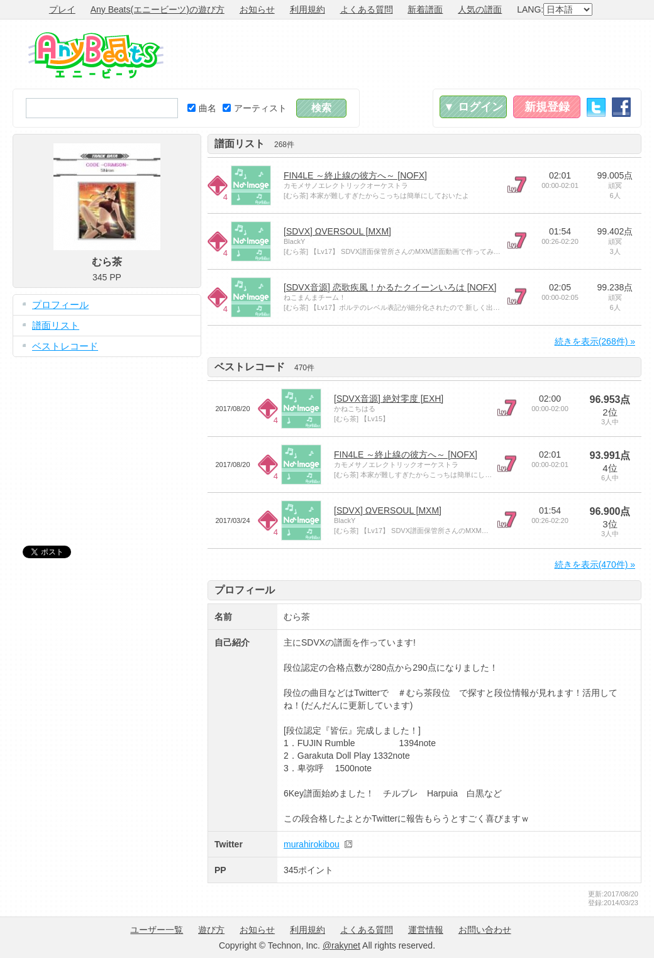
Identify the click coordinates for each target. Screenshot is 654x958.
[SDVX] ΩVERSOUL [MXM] (337, 231)
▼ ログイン (473, 107)
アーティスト (255, 108)
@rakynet (341, 945)
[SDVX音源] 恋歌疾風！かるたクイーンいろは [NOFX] (390, 287)
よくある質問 (366, 9)
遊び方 (211, 930)
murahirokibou (312, 844)
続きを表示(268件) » (595, 341)
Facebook (621, 107)
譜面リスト (55, 325)
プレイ (62, 9)
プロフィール (60, 304)
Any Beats (96, 55)
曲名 (201, 108)
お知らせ (257, 9)
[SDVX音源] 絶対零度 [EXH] (388, 399)
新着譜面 (425, 9)
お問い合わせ (484, 930)
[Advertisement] (412, 54)
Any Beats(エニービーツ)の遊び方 (157, 9)
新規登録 (547, 107)
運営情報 (425, 930)
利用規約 (307, 9)
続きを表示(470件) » (595, 564)
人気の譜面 (480, 9)
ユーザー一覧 (156, 930)
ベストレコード (65, 346)
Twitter (596, 107)
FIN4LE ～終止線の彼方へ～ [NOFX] (355, 175)
